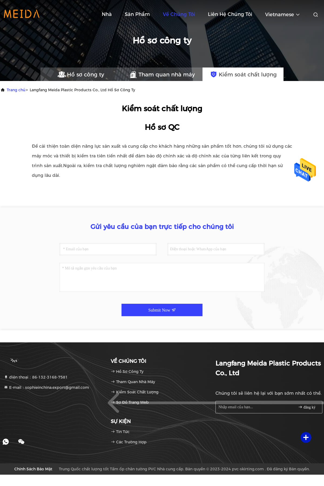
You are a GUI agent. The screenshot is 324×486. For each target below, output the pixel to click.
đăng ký (306, 407)
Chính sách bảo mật (33, 469)
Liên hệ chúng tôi (230, 14)
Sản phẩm (137, 14)
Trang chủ (16, 89)
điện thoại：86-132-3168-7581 (36, 377)
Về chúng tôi (179, 14)
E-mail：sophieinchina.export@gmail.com (46, 387)
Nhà (107, 14)
